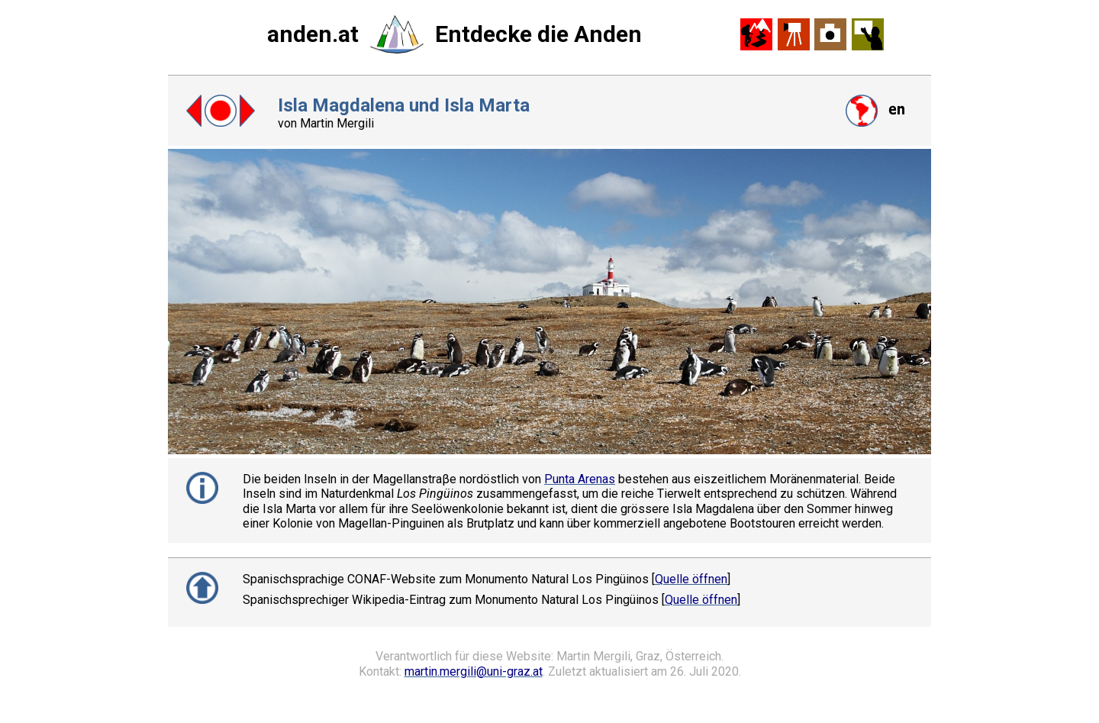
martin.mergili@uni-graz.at (473, 671)
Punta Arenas (579, 479)
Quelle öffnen (691, 579)
